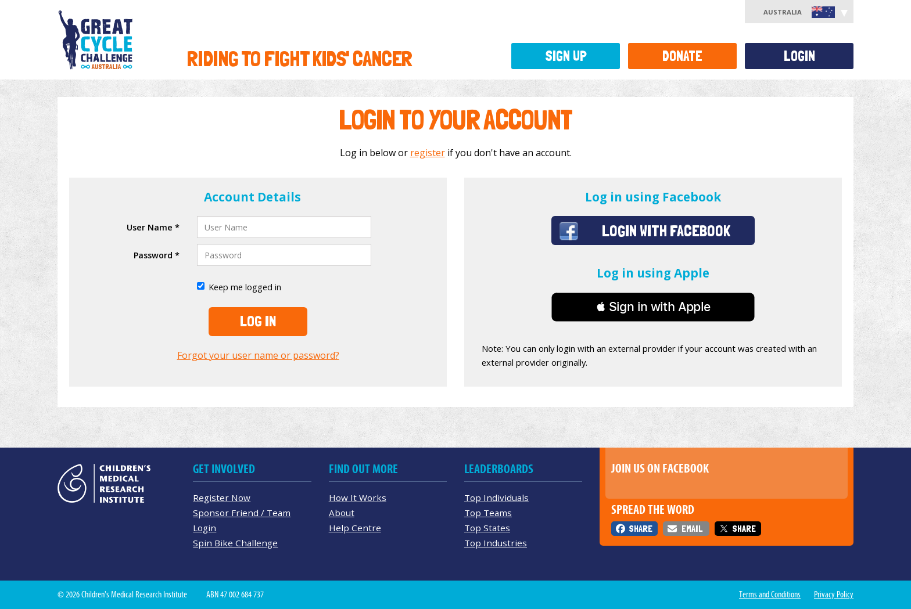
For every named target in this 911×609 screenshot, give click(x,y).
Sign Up (566, 56)
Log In (258, 321)
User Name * (153, 227)
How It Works (357, 497)
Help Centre (355, 528)
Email (692, 528)
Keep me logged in (239, 287)
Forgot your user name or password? (258, 355)
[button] (653, 307)
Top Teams (488, 512)
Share (640, 528)
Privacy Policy (833, 594)
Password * (157, 255)
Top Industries (495, 543)
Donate (682, 56)
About (341, 512)
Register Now (221, 497)
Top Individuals (496, 497)
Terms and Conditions (770, 594)
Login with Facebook (666, 230)
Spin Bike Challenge (235, 543)
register (427, 152)
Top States (487, 528)
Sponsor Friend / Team (241, 512)
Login (799, 56)
